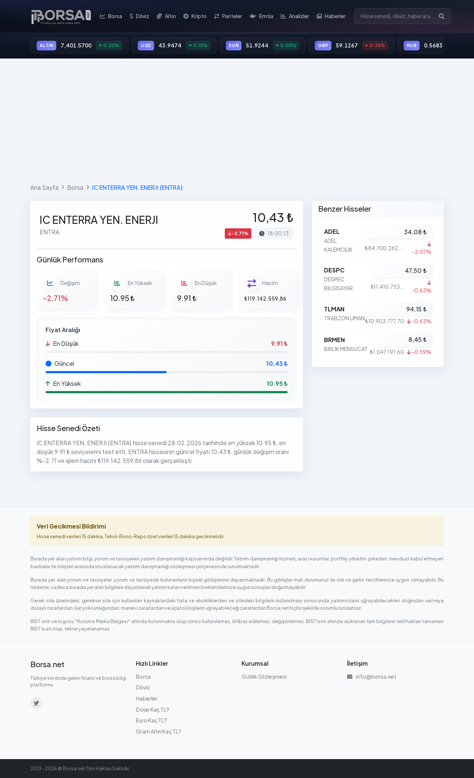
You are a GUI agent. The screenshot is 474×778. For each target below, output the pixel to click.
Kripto (195, 16)
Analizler (295, 16)
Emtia (261, 16)
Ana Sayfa (44, 187)
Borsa (111, 16)
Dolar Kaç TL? (152, 709)
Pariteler (228, 16)
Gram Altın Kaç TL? (158, 731)
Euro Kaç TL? (151, 720)
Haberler (331, 16)
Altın (166, 16)
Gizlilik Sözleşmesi (264, 676)
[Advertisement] (237, 119)
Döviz (139, 16)
